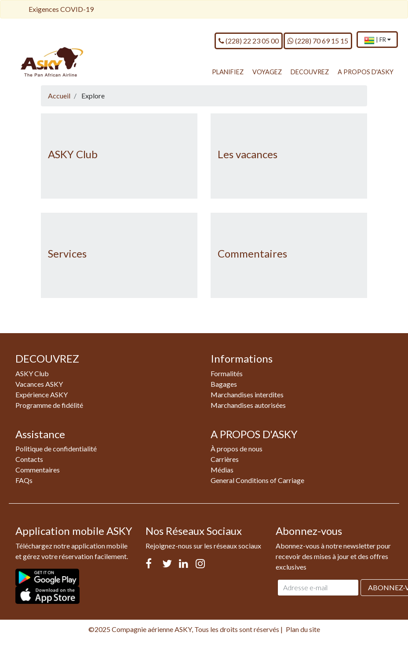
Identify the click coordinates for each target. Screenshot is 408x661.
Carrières (225, 459)
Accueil (59, 95)
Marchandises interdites (247, 394)
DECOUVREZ (310, 72)
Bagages (224, 384)
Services (67, 253)
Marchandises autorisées (248, 405)
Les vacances (247, 154)
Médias (222, 469)
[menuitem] (377, 40)
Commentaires (252, 253)
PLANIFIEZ (228, 72)
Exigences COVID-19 (61, 9)
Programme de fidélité (49, 405)
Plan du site (303, 629)
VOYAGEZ (267, 72)
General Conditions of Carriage (257, 480)
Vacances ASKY (39, 384)
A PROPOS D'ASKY (365, 72)
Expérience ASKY (41, 394)
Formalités (227, 373)
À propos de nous (236, 448)
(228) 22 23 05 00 (249, 40)
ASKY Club (73, 154)
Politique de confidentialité (56, 448)
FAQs (24, 480)
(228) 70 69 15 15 (318, 40)
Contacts (29, 459)
